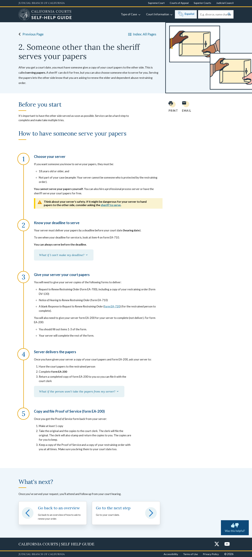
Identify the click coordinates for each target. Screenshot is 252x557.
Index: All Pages (141, 34)
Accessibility (171, 554)
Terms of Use (190, 554)
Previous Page (30, 34)
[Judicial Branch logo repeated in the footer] (42, 554)
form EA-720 (112, 306)
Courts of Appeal (179, 2)
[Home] (45, 15)
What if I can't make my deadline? (63, 255)
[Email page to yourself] (185, 106)
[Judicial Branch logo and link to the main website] (42, 3)
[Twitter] (216, 544)
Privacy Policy (211, 554)
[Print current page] (171, 106)
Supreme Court (156, 2)
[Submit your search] (229, 14)
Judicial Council (224, 2)
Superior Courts (202, 2)
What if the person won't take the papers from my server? (79, 391)
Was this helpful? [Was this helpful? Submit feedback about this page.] (235, 527)
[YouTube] (227, 544)
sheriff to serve (111, 205)
